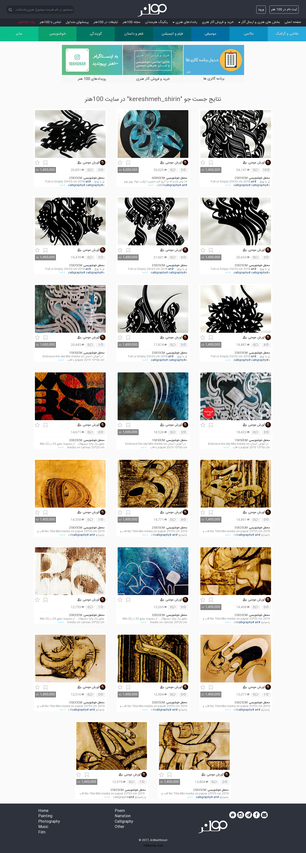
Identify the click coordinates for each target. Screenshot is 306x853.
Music (43, 827)
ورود (261, 9)
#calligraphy (242, 185)
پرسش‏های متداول (77, 22)
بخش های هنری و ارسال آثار (259, 22)
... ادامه (229, 185)
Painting (45, 816)
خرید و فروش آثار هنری (218, 22)
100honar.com (153, 845)
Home (43, 811)
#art (253, 181)
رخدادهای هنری (185, 22)
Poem (120, 811)
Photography (49, 822)
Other (119, 827)
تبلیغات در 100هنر (105, 22)
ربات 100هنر (26, 22)
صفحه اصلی (292, 22)
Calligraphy (124, 822)
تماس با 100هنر (50, 22)
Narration (123, 816)
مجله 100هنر (131, 22)
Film (41, 832)
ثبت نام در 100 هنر (284, 9)
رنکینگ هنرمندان (156, 22)
